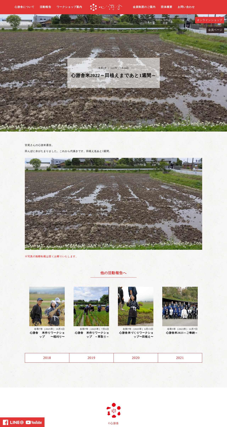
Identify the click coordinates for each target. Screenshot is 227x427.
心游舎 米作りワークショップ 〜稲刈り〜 (47, 334)
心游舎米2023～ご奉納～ (182, 332)
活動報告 (45, 7)
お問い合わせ (186, 7)
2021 (180, 358)
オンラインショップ (209, 20)
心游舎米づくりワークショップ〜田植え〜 (136, 334)
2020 (136, 358)
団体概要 (166, 7)
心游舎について (24, 7)
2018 (47, 358)
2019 (91, 358)
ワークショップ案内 (69, 7)
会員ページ (215, 29)
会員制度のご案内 (144, 7)
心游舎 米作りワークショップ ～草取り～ (92, 334)
